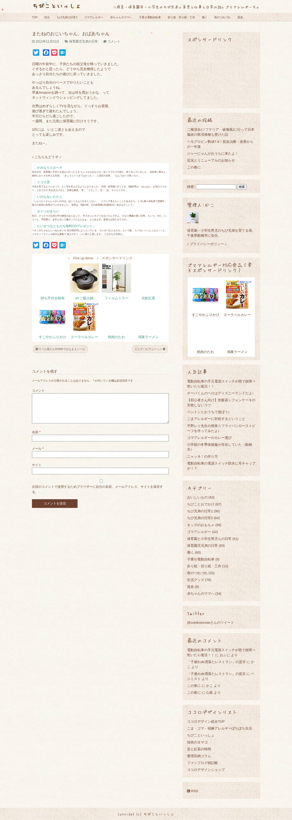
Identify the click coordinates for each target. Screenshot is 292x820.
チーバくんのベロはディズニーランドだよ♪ (220, 393)
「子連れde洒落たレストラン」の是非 (216, 662)
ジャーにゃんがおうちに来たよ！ (212, 153)
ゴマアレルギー (93, 17)
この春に (194, 167)
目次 (47, 17)
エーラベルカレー (84, 337)
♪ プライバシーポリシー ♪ (207, 244)
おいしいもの (197, 497)
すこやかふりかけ (52, 337)
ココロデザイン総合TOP (206, 721)
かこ (209, 685)
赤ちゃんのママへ (121, 17)
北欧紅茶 (148, 298)
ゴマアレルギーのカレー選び (209, 438)
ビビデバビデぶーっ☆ (150, 349)
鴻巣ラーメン (148, 337)
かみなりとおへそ (50, 167)
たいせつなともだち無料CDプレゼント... (66, 226)
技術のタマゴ (197, 742)
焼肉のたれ (116, 337)
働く (204, 17)
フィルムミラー (116, 298)
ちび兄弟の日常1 (200, 511)
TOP (34, 17)
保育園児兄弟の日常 (83, 41)
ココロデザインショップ (206, 770)
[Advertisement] (221, 74)
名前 (36, 437)
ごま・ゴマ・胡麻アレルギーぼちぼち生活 (219, 728)
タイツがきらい (48, 211)
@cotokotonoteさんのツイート (210, 622)
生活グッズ (195, 580)
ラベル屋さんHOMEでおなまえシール (60, 349)
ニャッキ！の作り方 (202, 456)
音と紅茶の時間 (199, 749)
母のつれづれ (222, 17)
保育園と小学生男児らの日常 (209, 539)
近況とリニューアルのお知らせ (211, 160)
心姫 (209, 692)
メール (38, 454)
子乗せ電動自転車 (150, 17)
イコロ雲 (43, 182)
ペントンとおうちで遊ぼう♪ (208, 412)
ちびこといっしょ (56, 6)
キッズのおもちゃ (200, 525)
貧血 (240, 17)
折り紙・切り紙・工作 (181, 17)
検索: (191, 186)
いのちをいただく (50, 197)
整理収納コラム (199, 756)
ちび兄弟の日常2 (67, 17)
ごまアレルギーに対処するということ (216, 419)
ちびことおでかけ (200, 504)
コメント (113, 41)
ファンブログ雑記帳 (202, 763)
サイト (37, 470)
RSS (192, 791)
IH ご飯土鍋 (85, 298)
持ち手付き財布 (53, 298)
